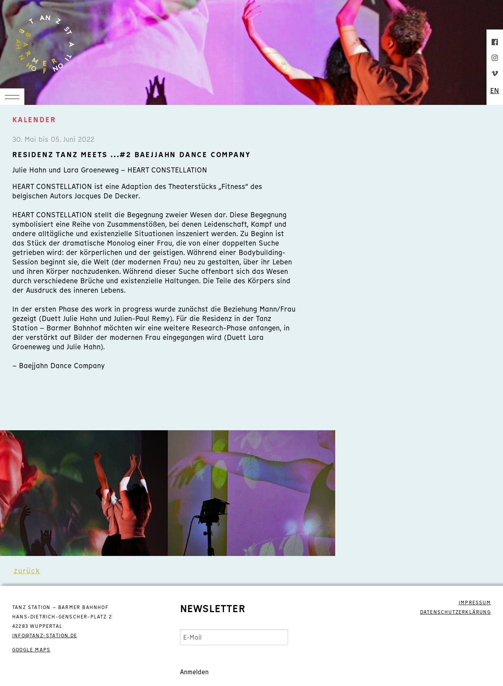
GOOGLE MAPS (31, 650)
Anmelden (194, 672)
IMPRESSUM (475, 603)
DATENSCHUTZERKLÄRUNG (455, 612)
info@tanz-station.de (44, 636)
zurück (27, 571)
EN (494, 90)
